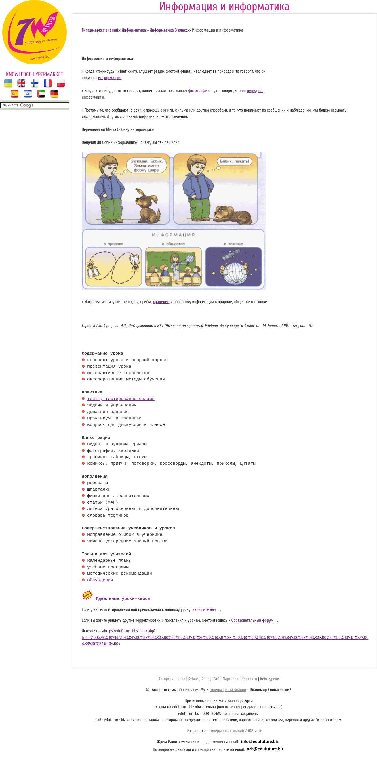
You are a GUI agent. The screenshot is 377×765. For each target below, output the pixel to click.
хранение (161, 301)
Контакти (249, 678)
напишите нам (204, 608)
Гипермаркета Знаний (228, 688)
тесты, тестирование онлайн (121, 399)
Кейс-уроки (269, 678)
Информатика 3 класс (168, 30)
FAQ (216, 678)
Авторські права (171, 678)
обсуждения (100, 580)
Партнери (231, 678)
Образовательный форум (252, 619)
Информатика (134, 30)
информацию (110, 77)
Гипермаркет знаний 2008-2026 (236, 730)
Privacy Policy (199, 678)
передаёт (255, 90)
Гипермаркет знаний (100, 30)
